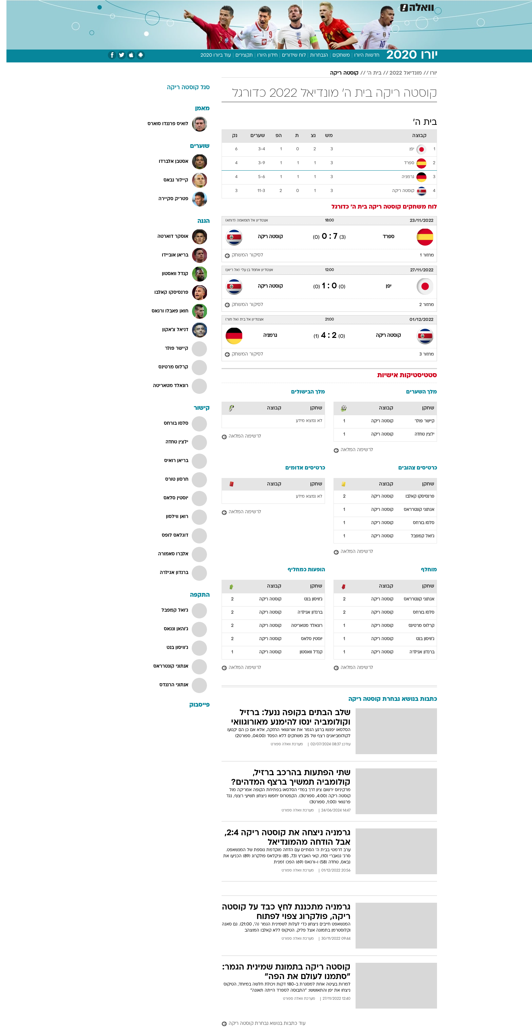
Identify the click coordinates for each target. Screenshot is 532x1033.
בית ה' (367, 73)
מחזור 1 (421, 255)
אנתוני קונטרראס (412, 510)
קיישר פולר (418, 421)
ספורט (376, 6)
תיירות (226, 6)
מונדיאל (352, 6)
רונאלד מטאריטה (300, 626)
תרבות (328, 6)
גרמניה (264, 335)
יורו (427, 73)
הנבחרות (313, 55)
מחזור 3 (420, 354)
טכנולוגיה (200, 6)
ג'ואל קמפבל (416, 536)
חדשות (399, 6)
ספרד (382, 237)
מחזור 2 (420, 305)
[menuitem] (395, 7)
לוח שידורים (287, 55)
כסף (287, 6)
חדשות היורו (360, 55)
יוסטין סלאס (305, 639)
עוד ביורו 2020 (209, 55)
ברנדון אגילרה (415, 652)
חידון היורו (261, 55)
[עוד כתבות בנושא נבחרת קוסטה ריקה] (323, 1024)
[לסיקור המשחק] (237, 255)
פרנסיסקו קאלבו (413, 497)
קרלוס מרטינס (415, 626)
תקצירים (237, 55)
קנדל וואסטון (304, 652)
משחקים (334, 55)
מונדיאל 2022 (399, 73)
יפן (382, 286)
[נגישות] (9, 7)
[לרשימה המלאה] (379, 450)
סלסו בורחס (417, 523)
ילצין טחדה (418, 435)
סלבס (307, 6)
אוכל (270, 6)
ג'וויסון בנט (419, 639)
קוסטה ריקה (338, 73)
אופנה (175, 6)
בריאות (249, 6)
